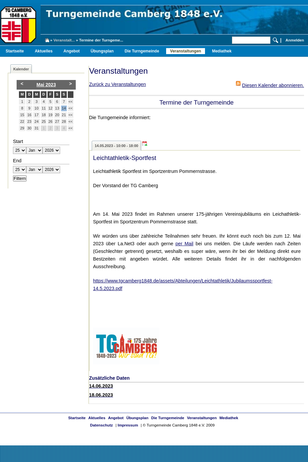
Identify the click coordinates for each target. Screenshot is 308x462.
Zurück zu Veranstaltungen (117, 84)
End (17, 160)
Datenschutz (101, 425)
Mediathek (222, 51)
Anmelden (294, 40)
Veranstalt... (64, 40)
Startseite (15, 51)
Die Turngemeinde (142, 51)
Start (18, 141)
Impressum (128, 425)
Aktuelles (43, 51)
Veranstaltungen (185, 51)
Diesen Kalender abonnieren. (273, 85)
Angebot (71, 51)
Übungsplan (102, 51)
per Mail (184, 243)
